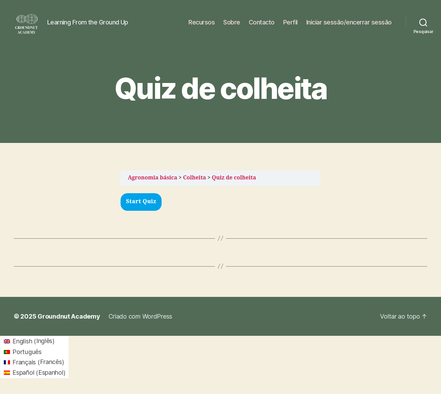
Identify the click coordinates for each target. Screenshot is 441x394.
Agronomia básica (152, 183)
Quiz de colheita (234, 183)
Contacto (262, 25)
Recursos (201, 25)
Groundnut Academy (69, 321)
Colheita (194, 183)
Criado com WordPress (141, 321)
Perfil (290, 25)
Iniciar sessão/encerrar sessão (349, 25)
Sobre (231, 25)
